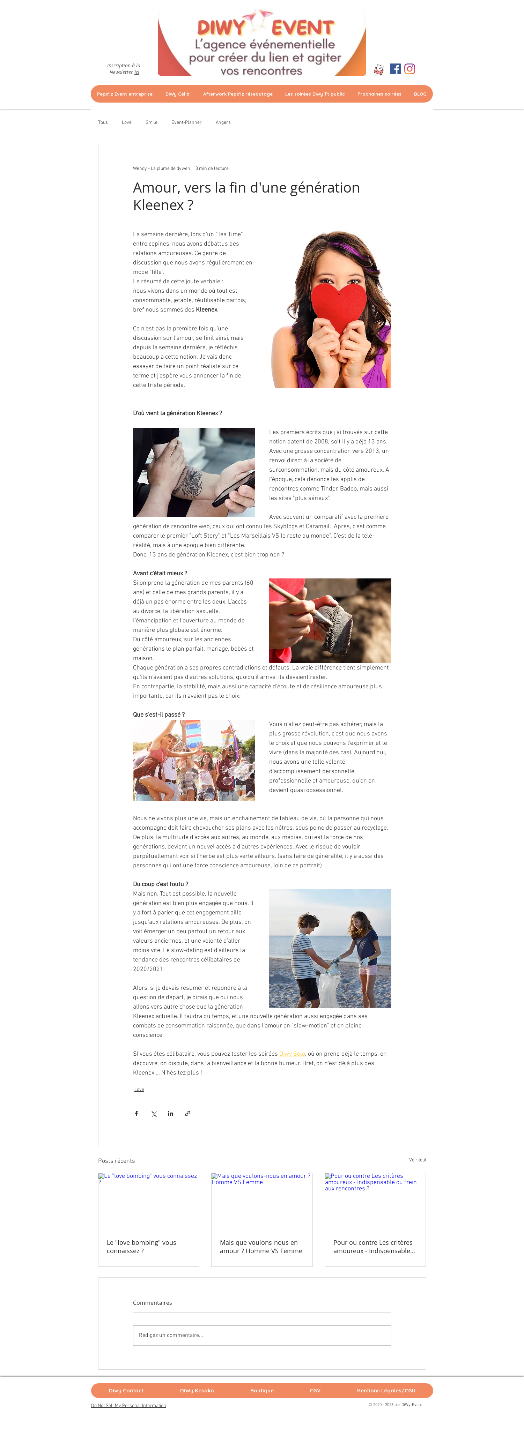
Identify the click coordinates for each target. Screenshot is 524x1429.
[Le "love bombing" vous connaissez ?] (148, 1201)
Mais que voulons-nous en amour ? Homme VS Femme (261, 1246)
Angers (223, 123)
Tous (103, 123)
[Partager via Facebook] (136, 1113)
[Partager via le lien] (187, 1113)
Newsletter (124, 72)
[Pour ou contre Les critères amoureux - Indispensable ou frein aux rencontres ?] (375, 1201)
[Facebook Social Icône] (395, 68)
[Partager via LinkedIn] (170, 1113)
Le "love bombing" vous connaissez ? (141, 1246)
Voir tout (417, 1160)
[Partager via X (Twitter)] (153, 1113)
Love (127, 123)
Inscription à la (124, 65)
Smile (151, 123)
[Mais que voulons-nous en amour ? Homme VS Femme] (262, 1201)
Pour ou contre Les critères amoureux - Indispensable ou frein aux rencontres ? (373, 1246)
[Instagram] (409, 68)
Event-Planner (186, 123)
